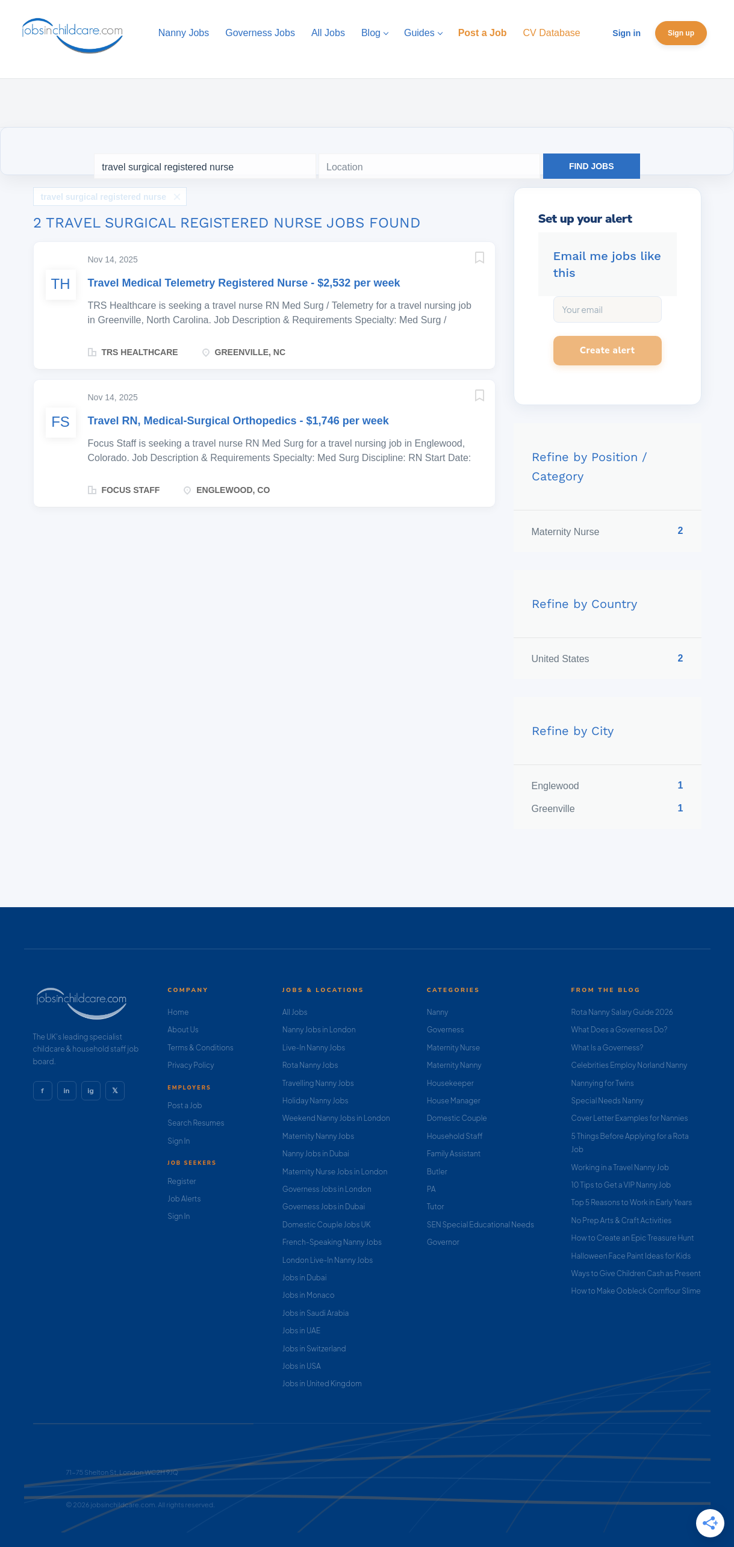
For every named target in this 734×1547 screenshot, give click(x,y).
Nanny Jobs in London (319, 1029)
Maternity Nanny (454, 1065)
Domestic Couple (457, 1118)
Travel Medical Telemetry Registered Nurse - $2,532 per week (244, 283)
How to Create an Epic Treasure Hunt (632, 1237)
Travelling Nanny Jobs (318, 1083)
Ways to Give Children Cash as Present (636, 1273)
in (66, 1091)
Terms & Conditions (200, 1047)
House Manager (454, 1100)
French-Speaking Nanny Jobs (332, 1242)
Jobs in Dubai (304, 1277)
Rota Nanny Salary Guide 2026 (622, 1012)
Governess (445, 1029)
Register (181, 1181)
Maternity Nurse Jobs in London (335, 1171)
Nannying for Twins (602, 1083)
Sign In (178, 1141)
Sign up (681, 33)
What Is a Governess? (607, 1047)
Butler (437, 1171)
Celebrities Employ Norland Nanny (629, 1065)
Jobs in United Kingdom (322, 1383)
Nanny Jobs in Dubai (315, 1153)
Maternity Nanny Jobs (318, 1136)
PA (431, 1189)
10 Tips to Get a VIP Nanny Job (621, 1184)
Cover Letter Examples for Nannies (629, 1118)
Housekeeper (450, 1083)
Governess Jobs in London (327, 1189)
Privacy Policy (190, 1065)
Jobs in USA (301, 1366)
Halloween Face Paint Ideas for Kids (631, 1255)
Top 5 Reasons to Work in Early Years (631, 1202)
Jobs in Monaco (308, 1295)
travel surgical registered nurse (104, 197)
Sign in (626, 33)
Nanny (438, 1012)
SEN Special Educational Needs (480, 1224)
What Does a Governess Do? (619, 1029)
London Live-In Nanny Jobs (327, 1260)
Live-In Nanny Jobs (314, 1047)
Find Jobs (591, 166)
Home (177, 1012)
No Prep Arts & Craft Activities (621, 1220)
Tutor (435, 1206)
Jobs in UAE (301, 1330)
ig (90, 1091)
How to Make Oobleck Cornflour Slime (636, 1290)
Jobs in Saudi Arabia (315, 1313)
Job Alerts (184, 1198)
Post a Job (184, 1105)
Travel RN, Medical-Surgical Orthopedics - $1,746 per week (238, 421)
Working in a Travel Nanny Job (620, 1167)
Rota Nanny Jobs (310, 1065)
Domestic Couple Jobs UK (326, 1224)
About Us (183, 1029)
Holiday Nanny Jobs (315, 1100)
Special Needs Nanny (607, 1100)
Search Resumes (195, 1122)
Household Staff (455, 1136)
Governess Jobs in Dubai (323, 1206)
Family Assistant (454, 1153)
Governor (443, 1242)
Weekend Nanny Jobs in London (336, 1118)
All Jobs (295, 1012)
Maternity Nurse (453, 1047)
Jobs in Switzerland (314, 1348)
